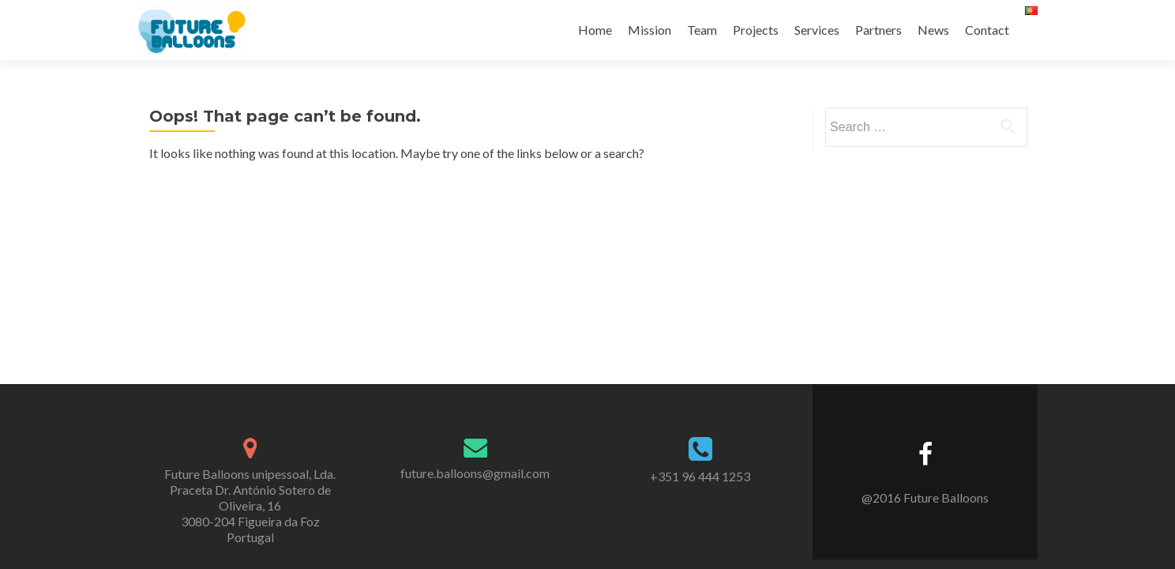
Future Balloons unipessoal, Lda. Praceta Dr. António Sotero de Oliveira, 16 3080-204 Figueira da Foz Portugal (250, 505)
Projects (756, 29)
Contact (987, 29)
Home (595, 29)
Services (816, 29)
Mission (649, 29)
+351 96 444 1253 (700, 476)
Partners (878, 29)
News (933, 29)
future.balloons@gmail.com (475, 472)
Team (702, 29)
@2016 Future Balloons (925, 497)
